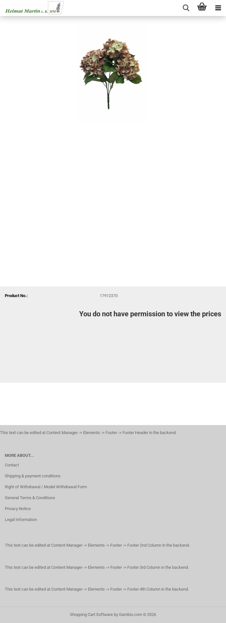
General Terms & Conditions (30, 497)
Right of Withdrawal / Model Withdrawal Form (46, 486)
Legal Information (21, 519)
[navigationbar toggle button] (218, 8)
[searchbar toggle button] (186, 8)
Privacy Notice (18, 508)
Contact (12, 465)
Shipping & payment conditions (33, 476)
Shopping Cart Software (91, 614)
